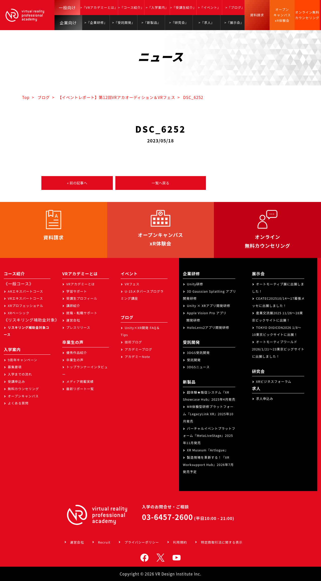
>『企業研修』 (96, 22)
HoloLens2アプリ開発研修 (208, 327)
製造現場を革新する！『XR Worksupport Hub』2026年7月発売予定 (208, 464)
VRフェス (132, 284)
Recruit (104, 542)
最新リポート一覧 (80, 388)
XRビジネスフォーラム (273, 381)
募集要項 (15, 366)
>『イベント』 (209, 7)
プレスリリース (78, 327)
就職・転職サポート (81, 312)
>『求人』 (206, 22)
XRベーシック (18, 312)
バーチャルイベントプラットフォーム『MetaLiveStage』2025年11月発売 (209, 435)
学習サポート (76, 291)
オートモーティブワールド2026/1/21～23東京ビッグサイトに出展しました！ (278, 349)
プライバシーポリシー (141, 542)
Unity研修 (195, 284)
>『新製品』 (151, 22)
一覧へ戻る (160, 182)
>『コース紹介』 (131, 7)
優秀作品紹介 (76, 352)
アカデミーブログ (138, 349)
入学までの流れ (20, 374)
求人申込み (264, 398)
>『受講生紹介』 (183, 7)
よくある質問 (18, 403)
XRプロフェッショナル (25, 305)
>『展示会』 (234, 22)
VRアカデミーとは (80, 284)
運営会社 (73, 320)
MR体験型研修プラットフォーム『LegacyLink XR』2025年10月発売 (208, 414)
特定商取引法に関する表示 (222, 542)
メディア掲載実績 (80, 381)
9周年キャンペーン (22, 359)
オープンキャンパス (23, 396)
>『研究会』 (178, 22)
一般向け (67, 8)
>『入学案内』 (157, 7)
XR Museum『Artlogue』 (207, 450)
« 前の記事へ (77, 182)
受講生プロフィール (81, 298)
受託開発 (194, 359)
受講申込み (16, 381)
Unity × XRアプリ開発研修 (208, 305)
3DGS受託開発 (198, 352)
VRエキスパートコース (25, 298)
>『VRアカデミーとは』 (99, 7)
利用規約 (180, 542)
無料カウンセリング (23, 388)
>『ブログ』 (235, 7)
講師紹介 (73, 305)
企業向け (68, 23)
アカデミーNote (137, 356)
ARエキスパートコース (25, 291)
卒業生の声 (75, 359)
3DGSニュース (198, 366)
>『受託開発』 (123, 22)
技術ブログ (133, 342)
